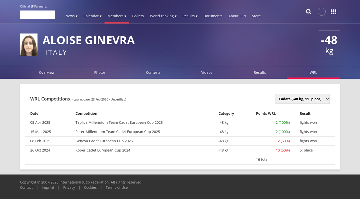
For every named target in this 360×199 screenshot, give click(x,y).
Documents (213, 16)
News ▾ (72, 16)
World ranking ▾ (163, 16)
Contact (26, 187)
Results (260, 72)
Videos (206, 72)
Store (256, 16)
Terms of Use (117, 187)
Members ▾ (117, 16)
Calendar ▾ (93, 16)
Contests (153, 72)
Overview (46, 72)
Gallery (138, 16)
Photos (100, 72)
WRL (313, 72)
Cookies (90, 187)
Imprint (48, 187)
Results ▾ (190, 16)
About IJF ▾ (237, 16)
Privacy (69, 187)
